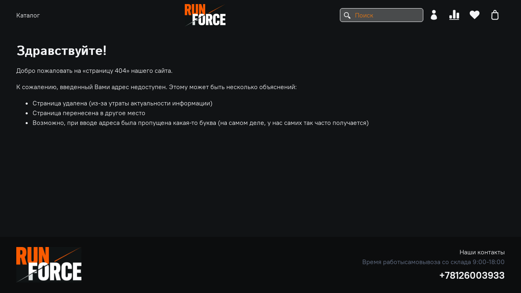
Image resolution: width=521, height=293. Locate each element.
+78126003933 (472, 275)
